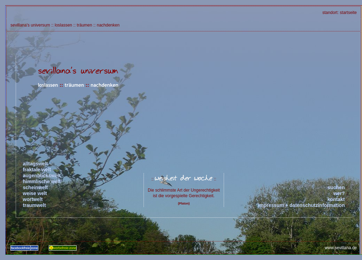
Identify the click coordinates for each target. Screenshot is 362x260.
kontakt (336, 199)
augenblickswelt (42, 175)
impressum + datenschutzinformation (301, 205)
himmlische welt (42, 181)
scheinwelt (35, 187)
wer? (339, 193)
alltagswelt (35, 163)
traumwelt (34, 205)
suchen (336, 187)
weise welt (35, 193)
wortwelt (33, 199)
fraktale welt (37, 169)
